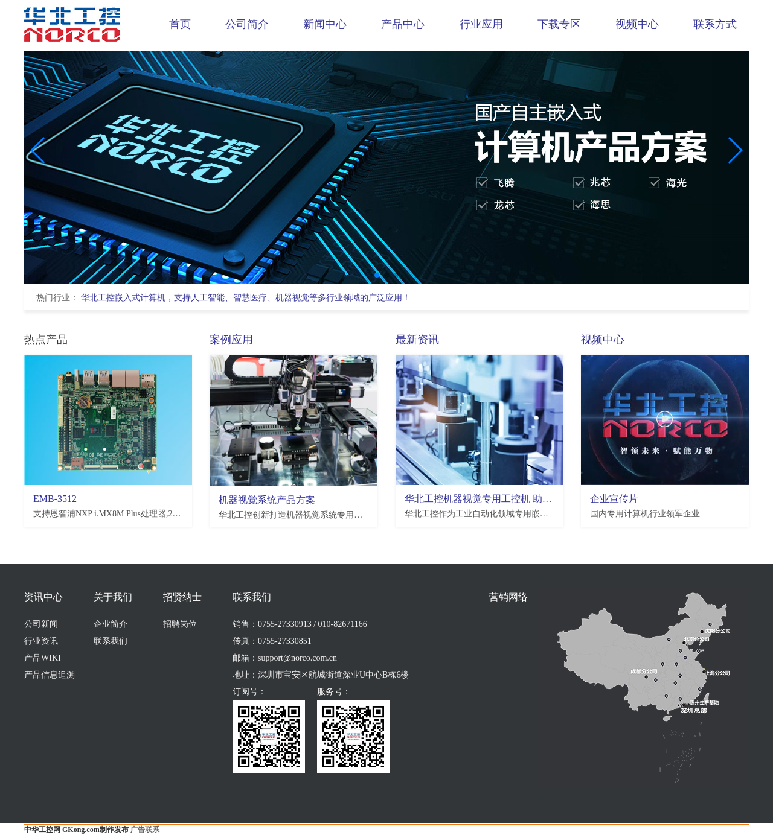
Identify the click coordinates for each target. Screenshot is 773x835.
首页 (180, 24)
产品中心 (403, 24)
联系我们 (110, 641)
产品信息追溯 (49, 674)
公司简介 (247, 24)
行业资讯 (41, 641)
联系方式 (715, 24)
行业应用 (481, 24)
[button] (376, 275)
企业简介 (110, 624)
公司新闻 (41, 624)
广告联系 (144, 829)
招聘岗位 (180, 624)
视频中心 (637, 24)
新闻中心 (325, 24)
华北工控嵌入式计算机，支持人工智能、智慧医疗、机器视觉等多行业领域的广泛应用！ (246, 297)
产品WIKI (42, 657)
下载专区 (559, 24)
